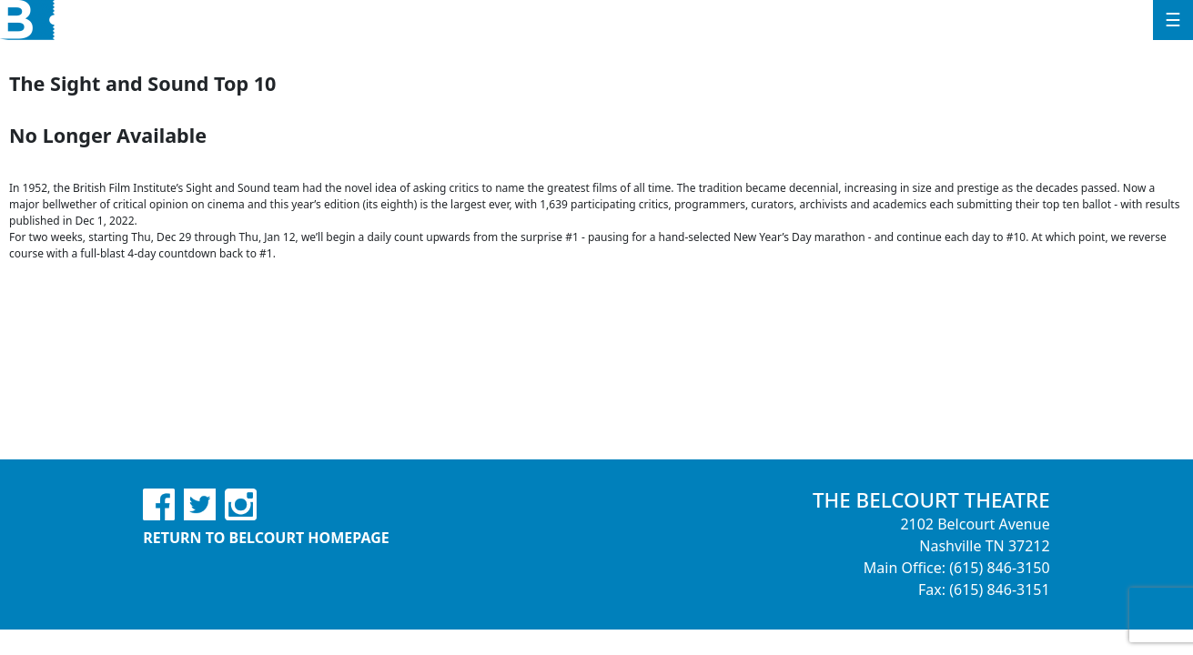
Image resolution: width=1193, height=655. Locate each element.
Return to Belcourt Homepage (266, 538)
